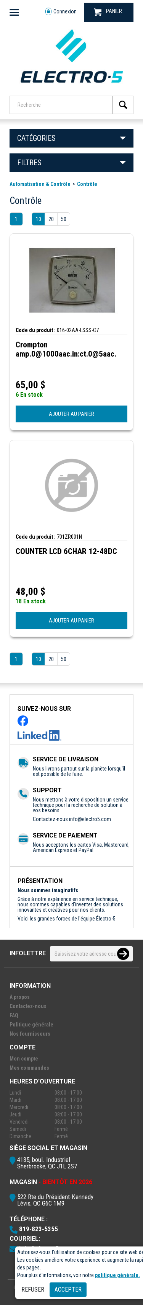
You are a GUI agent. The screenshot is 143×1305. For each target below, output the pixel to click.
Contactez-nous (28, 1006)
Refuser (32, 1289)
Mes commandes (29, 1068)
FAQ (14, 1015)
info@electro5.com (90, 819)
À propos (20, 997)
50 (63, 219)
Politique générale (31, 1025)
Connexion (61, 11)
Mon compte (24, 1059)
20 (51, 219)
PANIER (108, 12)
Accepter (68, 1289)
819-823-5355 (38, 1229)
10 (38, 219)
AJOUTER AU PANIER (71, 414)
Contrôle (87, 184)
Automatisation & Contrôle (40, 184)
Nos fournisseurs (30, 1034)
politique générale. (117, 1275)
